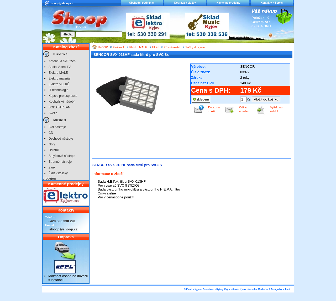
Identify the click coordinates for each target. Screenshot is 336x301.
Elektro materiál (59, 78)
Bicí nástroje (57, 127)
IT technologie (58, 90)
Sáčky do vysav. (195, 47)
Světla (53, 113)
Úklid (155, 47)
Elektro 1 (60, 54)
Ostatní (54, 150)
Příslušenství (172, 47)
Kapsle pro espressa (63, 96)
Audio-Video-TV (60, 67)
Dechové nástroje (61, 138)
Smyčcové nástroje (62, 156)
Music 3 (59, 120)
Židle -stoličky (58, 173)
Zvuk (52, 167)
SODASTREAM (60, 107)
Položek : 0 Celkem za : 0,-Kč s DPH (261, 22)
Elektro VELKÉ (59, 84)
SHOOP (103, 47)
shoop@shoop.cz (62, 3)
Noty (52, 144)
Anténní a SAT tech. (62, 61)
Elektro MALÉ (58, 73)
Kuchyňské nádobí (62, 101)
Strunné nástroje (60, 161)
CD (51, 133)
